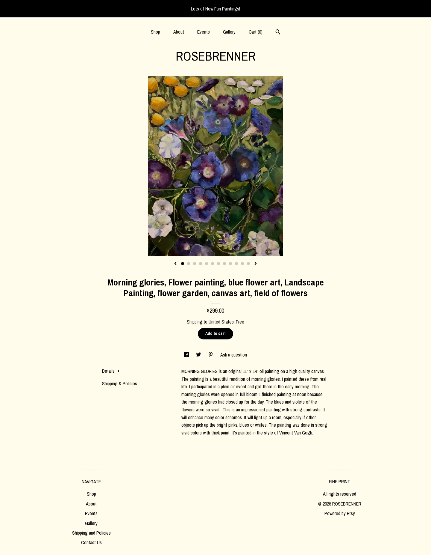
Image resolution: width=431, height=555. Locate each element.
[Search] (278, 32)
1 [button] (182, 263)
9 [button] (230, 263)
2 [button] (188, 263)
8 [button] (224, 263)
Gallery (229, 31)
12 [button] (248, 263)
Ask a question (233, 354)
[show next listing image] (255, 264)
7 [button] (218, 263)
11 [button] (242, 263)
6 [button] (212, 263)
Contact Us (91, 542)
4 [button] (200, 263)
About (178, 31)
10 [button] (236, 263)
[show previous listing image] (175, 264)
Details (111, 371)
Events (203, 31)
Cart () (255, 31)
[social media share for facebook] (187, 354)
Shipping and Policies (91, 533)
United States (221, 321)
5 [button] (206, 263)
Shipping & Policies (119, 383)
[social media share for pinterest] (211, 354)
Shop (155, 31)
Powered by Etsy (339, 513)
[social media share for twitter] (199, 354)
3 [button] (194, 263)
